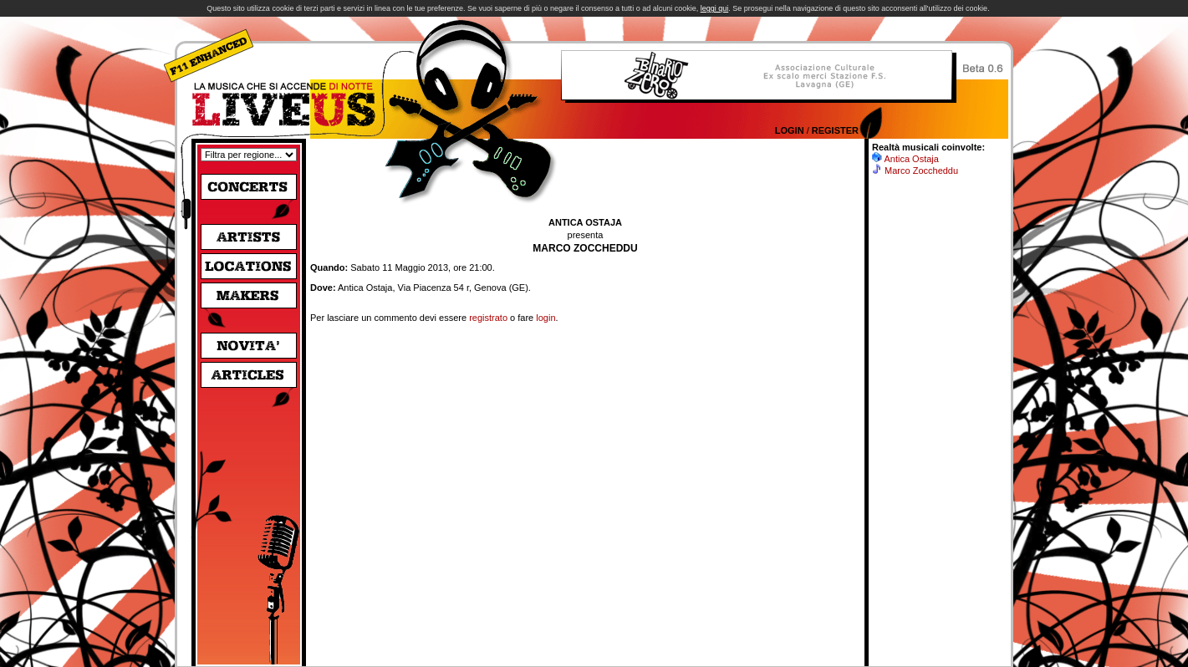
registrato (488, 318)
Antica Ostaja (911, 159)
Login (789, 130)
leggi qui (715, 8)
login (545, 318)
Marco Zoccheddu (921, 170)
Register (835, 130)
